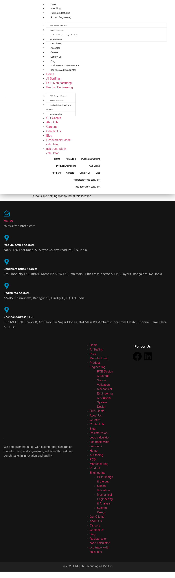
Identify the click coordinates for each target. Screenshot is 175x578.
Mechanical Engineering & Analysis (64, 35)
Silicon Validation (57, 30)
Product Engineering (60, 17)
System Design (56, 39)
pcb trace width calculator (63, 70)
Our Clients (55, 43)
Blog (52, 61)
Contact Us (55, 56)
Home (53, 4)
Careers (54, 52)
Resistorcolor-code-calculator (64, 65)
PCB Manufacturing (60, 13)
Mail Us (8, 222)
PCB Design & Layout (58, 26)
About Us (55, 48)
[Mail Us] (7, 214)
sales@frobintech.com (19, 227)
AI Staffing (55, 8)
